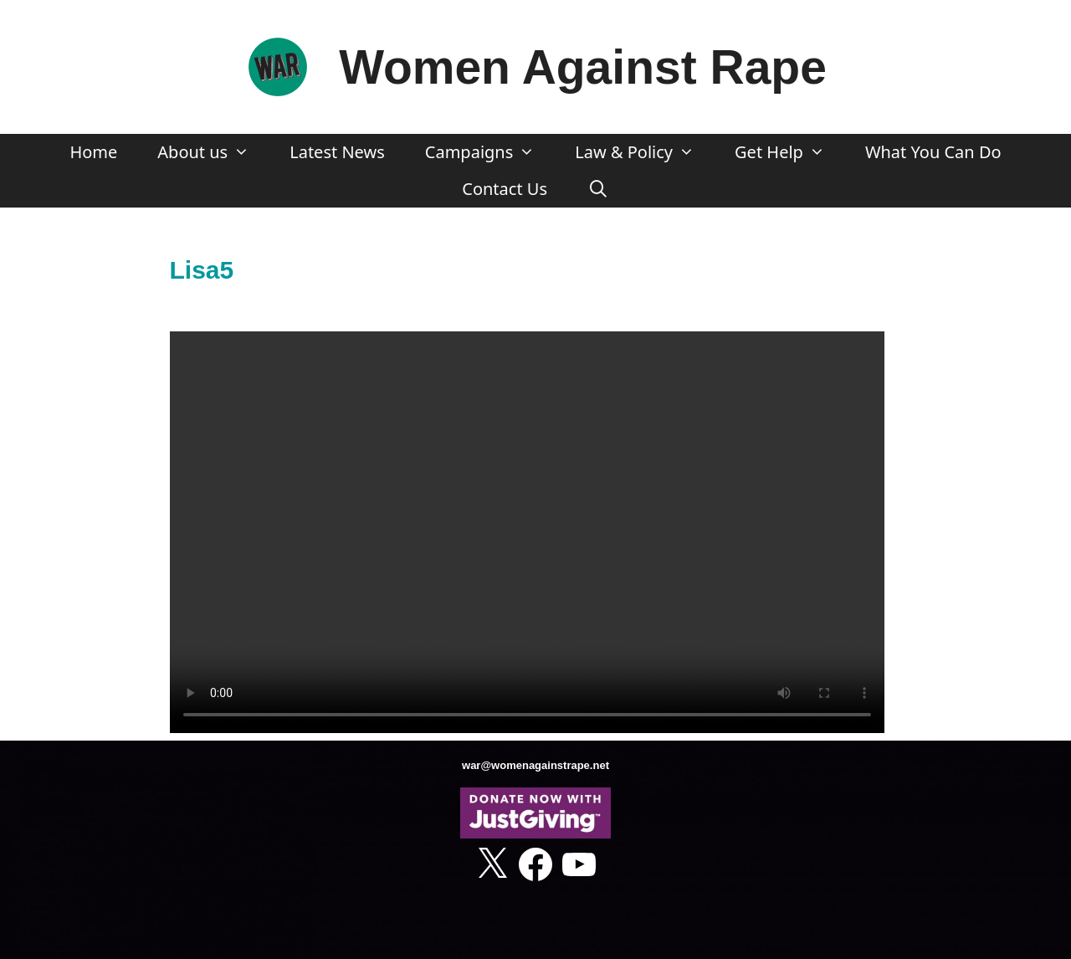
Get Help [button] (790, 152)
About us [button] (213, 152)
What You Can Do (933, 152)
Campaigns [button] (490, 152)
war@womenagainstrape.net (535, 765)
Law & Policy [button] (645, 152)
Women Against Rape (583, 67)
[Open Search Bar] (598, 189)
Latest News (337, 152)
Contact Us (504, 188)
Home (93, 152)
